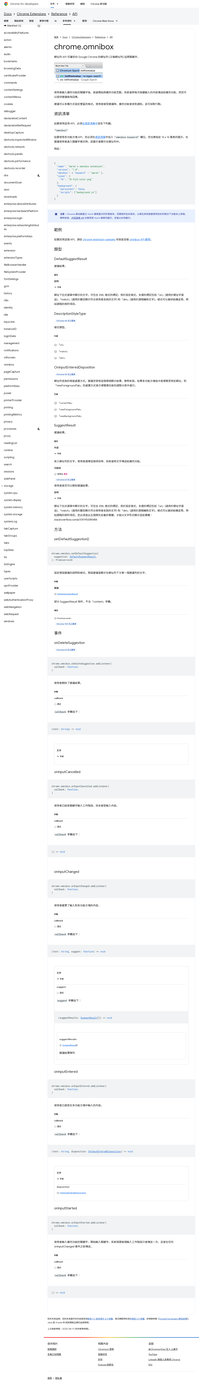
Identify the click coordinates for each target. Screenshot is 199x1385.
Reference (59, 14)
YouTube (152, 1354)
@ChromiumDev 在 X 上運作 (163, 1349)
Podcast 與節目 (106, 1364)
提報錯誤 (52, 1349)
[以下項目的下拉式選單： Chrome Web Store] (118, 21)
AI (55, 20)
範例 (84, 20)
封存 (100, 1359)
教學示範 (44, 20)
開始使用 (18, 20)
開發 (31, 20)
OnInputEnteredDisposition (73, 1193)
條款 (49, 1378)
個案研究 (69, 3)
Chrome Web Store (103, 20)
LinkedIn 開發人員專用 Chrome (164, 1359)
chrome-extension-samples (99, 239)
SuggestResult (69, 1045)
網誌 (82, 3)
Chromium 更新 (106, 1349)
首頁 (56, 37)
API (74, 14)
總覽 (6, 20)
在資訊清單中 (90, 123)
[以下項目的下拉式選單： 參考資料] (75, 21)
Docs (8, 14)
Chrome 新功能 (99, 3)
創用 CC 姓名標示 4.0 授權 (100, 1318)
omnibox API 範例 (140, 239)
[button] (21, 485)
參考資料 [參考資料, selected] (67, 20)
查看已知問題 (54, 1354)
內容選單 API (77, 217)
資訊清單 (100, 137)
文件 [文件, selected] (52, 3)
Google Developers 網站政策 (173, 1318)
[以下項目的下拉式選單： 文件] (58, 4)
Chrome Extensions (31, 14)
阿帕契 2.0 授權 (137, 1318)
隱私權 (58, 1378)
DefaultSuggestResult (67, 594)
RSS (150, 1364)
